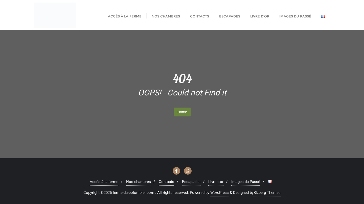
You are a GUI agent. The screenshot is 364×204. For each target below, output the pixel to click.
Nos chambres (138, 181)
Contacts (166, 181)
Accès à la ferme (104, 181)
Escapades (191, 181)
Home (182, 112)
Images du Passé (245, 181)
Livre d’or (215, 181)
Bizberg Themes (267, 192)
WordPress (219, 192)
